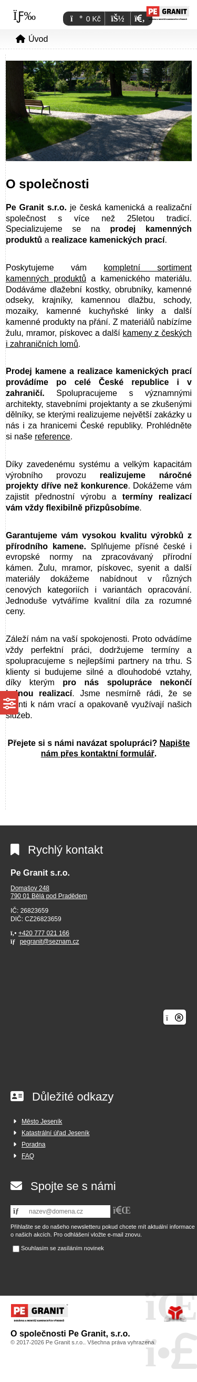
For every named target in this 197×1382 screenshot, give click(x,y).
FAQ (28, 1156)
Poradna (33, 1144)
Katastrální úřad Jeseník (55, 1133)
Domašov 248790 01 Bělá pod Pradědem (49, 892)
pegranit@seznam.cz (49, 941)
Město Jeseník (42, 1121)
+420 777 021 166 (43, 933)
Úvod (168, 12)
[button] (139, 19)
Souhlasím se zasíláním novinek (62, 1248)
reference (52, 436)
